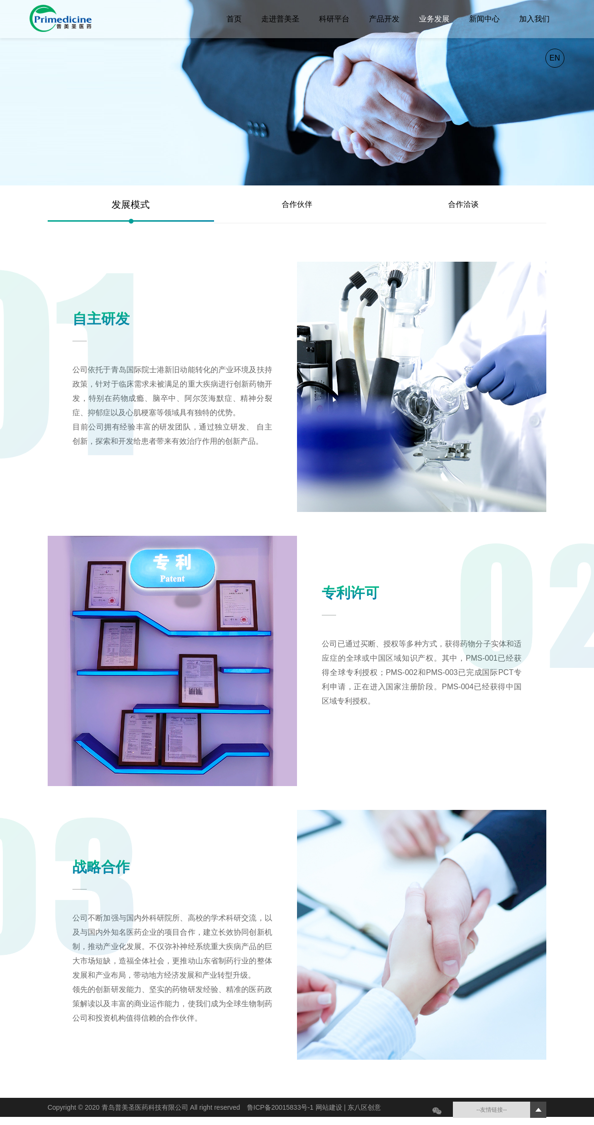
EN (555, 58)
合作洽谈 (463, 204)
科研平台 (334, 19)
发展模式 (131, 204)
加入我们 (534, 19)
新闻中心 (484, 19)
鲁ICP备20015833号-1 (281, 1107)
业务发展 (434, 19)
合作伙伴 (297, 204)
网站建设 (330, 1107)
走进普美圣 (280, 19)
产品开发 (384, 19)
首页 (234, 19)
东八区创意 (364, 1107)
